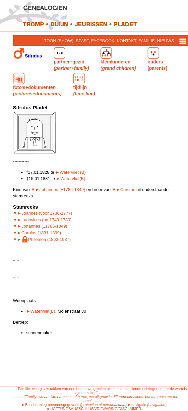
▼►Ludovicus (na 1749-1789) (42, 219)
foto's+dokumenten (37, 84)
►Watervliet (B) (70, 172)
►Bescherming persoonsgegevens (50, 405)
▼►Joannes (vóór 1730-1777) (42, 213)
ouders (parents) (157, 59)
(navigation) (156, 405)
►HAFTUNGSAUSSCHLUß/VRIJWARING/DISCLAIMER (94, 409)
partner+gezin (71, 59)
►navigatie (137, 405)
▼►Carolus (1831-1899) (37, 232)
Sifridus (27, 53)
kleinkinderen (118, 59)
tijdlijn (84, 84)
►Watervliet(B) (70, 178)
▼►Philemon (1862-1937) (42, 239)
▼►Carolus (123, 189)
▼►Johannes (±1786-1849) (58, 189)
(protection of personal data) (103, 405)
